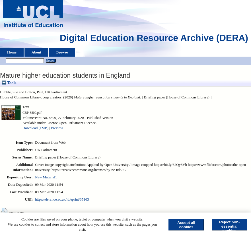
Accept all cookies (186, 224)
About (36, 52)
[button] (4, 212)
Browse (62, 52)
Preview (57, 128)
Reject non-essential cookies (229, 225)
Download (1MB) (35, 128)
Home (12, 52)
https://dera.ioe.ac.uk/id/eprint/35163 (62, 199)
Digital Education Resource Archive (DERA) (154, 39)
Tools (9, 83)
